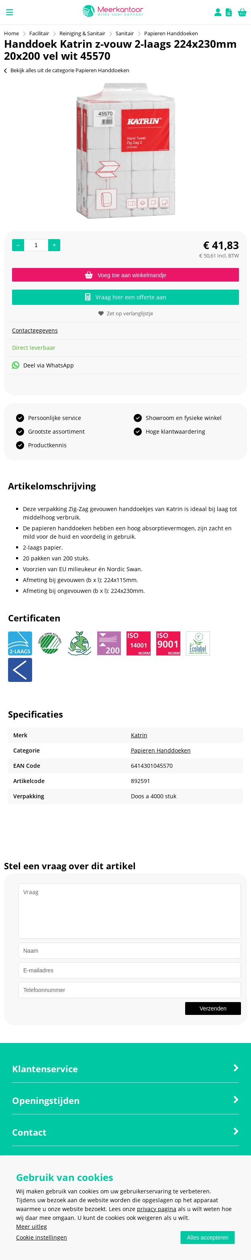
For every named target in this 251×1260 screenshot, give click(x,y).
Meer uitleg (31, 1226)
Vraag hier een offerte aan (125, 297)
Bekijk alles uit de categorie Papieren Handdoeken (66, 70)
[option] (125, 151)
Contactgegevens (35, 330)
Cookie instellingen (41, 1237)
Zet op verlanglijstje (125, 313)
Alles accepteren (208, 1237)
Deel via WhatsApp (43, 365)
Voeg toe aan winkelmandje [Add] (125, 275)
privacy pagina (156, 1209)
